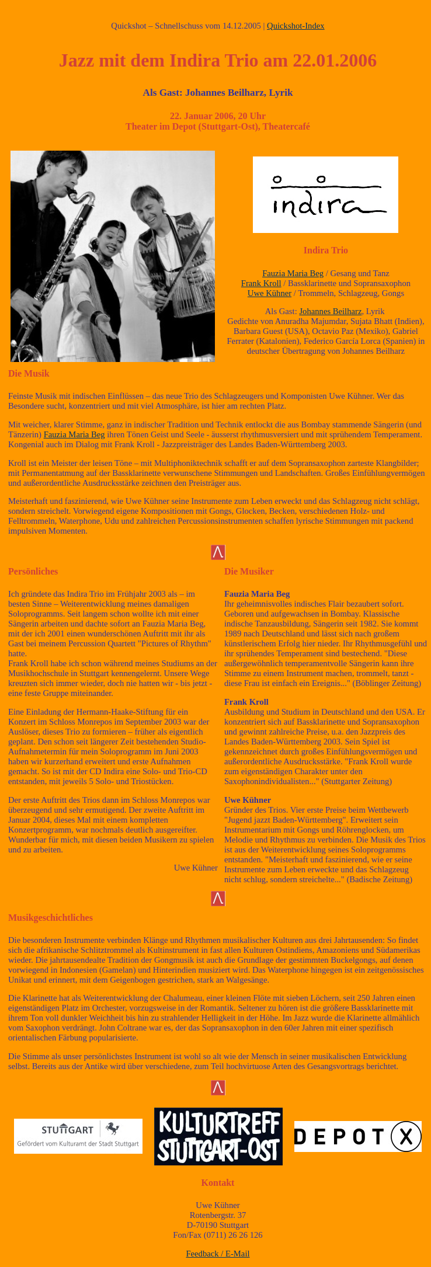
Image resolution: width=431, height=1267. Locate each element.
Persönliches (33, 571)
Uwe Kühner (269, 293)
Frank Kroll (261, 283)
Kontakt (218, 1183)
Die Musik (29, 373)
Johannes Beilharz (330, 311)
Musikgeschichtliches (50, 918)
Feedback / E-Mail (217, 1253)
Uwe (232, 800)
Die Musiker (249, 571)
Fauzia (236, 593)
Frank (235, 701)
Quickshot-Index (296, 25)
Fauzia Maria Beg (293, 273)
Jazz (76, 60)
